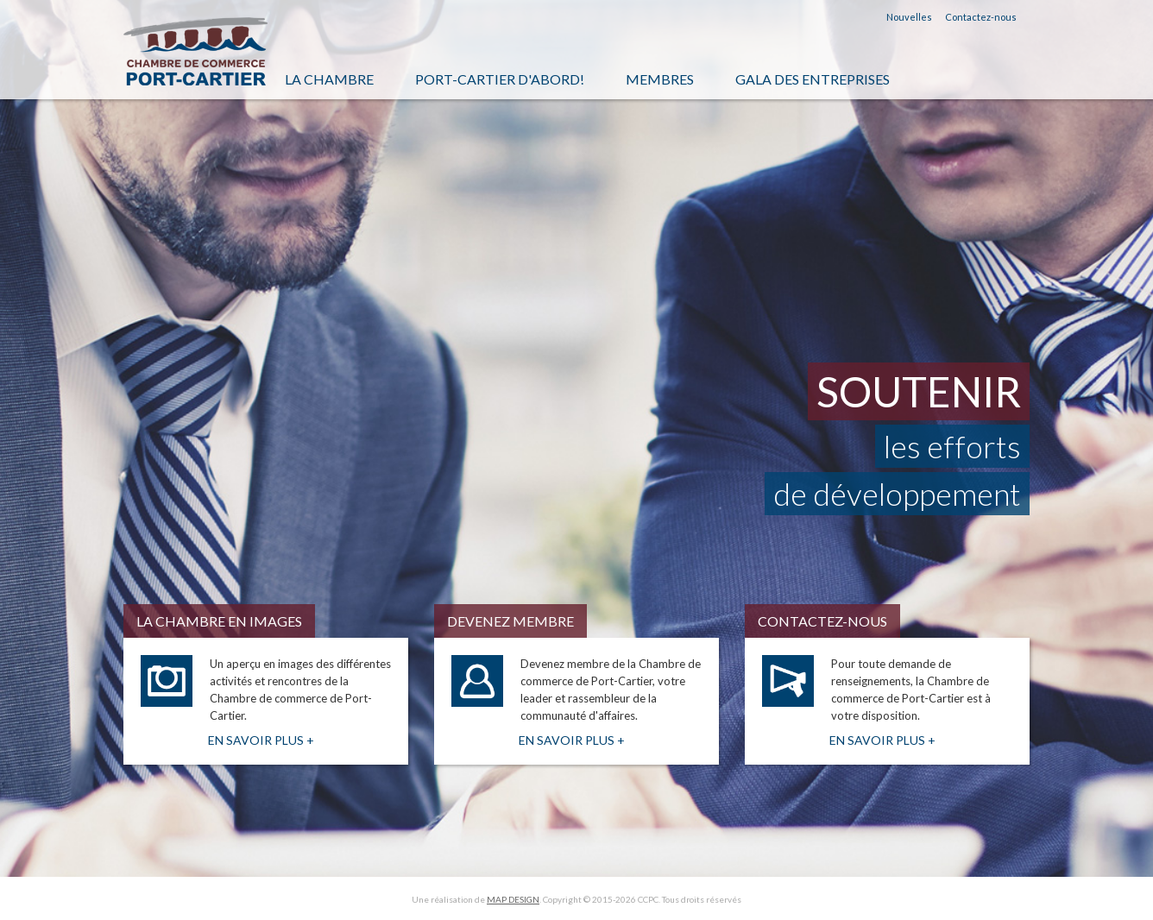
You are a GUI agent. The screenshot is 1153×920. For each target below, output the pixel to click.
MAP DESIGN (513, 899)
